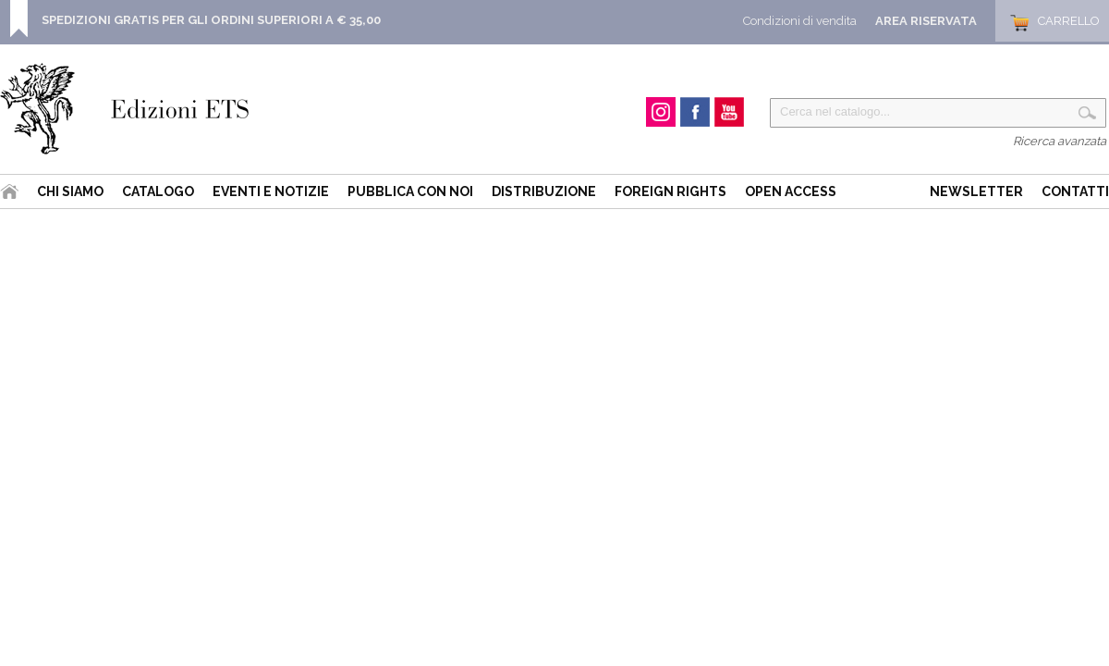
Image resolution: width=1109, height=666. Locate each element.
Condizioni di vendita (800, 21)
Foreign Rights (670, 191)
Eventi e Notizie (271, 191)
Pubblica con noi (410, 191)
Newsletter (976, 191)
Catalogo (158, 191)
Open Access (790, 191)
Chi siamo (70, 191)
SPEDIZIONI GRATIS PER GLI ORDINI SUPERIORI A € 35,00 (211, 20)
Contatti (1075, 191)
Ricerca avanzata (1059, 141)
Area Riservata (926, 21)
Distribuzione (544, 191)
